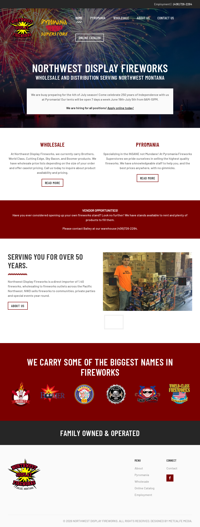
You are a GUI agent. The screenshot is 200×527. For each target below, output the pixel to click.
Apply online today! (120, 108)
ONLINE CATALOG (90, 38)
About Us (143, 18)
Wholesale (121, 18)
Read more (52, 183)
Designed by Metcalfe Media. (171, 521)
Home (78, 18)
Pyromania (97, 18)
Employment (162, 4)
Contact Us (165, 18)
